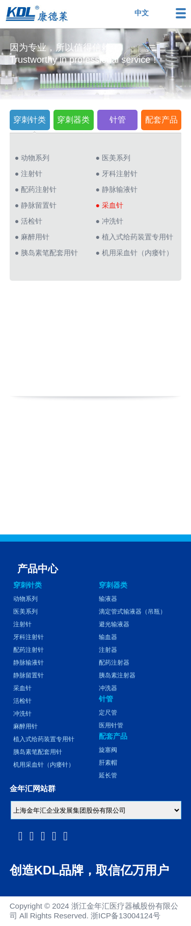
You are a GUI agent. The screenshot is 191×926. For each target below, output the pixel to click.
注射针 (22, 624)
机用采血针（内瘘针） (43, 764)
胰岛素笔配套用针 (37, 752)
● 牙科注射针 (117, 173)
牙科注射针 (28, 637)
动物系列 (25, 598)
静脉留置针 (28, 675)
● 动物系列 (32, 158)
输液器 (108, 598)
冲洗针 (22, 713)
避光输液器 (114, 624)
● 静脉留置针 (36, 205)
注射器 (108, 649)
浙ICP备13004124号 (125, 915)
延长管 (108, 775)
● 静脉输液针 (117, 189)
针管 (118, 119)
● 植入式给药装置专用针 (134, 237)
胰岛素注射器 (117, 675)
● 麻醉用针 (32, 237)
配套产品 (161, 119)
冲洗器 (108, 688)
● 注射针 (28, 173)
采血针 (22, 688)
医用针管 (111, 725)
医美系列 (25, 611)
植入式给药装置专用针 (43, 739)
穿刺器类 (73, 119)
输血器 (108, 637)
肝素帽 (108, 762)
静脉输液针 (28, 662)
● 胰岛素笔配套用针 (46, 253)
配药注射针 (28, 649)
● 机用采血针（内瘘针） (134, 253)
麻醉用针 (25, 726)
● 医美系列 (113, 158)
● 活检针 (28, 221)
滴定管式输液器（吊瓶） (132, 611)
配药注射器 (114, 662)
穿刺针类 (29, 119)
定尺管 (108, 712)
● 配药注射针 (36, 189)
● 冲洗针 (109, 221)
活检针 (22, 700)
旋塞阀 (108, 749)
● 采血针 (109, 205)
